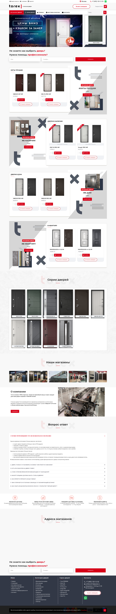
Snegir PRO (82, 316)
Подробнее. (84, 610)
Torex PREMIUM (66, 346)
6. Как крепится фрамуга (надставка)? (23, 479)
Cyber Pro (67, 316)
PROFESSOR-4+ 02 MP (57, 249)
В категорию (87, 94)
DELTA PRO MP (55, 147)
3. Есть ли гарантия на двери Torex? (22, 468)
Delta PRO (35, 316)
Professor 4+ (51, 316)
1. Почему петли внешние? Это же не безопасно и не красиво (30, 436)
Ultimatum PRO (19, 346)
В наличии (51, 346)
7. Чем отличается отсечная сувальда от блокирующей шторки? (32, 482)
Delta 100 (96, 42)
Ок (104, 610)
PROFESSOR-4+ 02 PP (85, 249)
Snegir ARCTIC (98, 316)
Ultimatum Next (35, 346)
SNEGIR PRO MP (18, 198)
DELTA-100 (16, 94)
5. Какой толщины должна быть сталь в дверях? (26, 475)
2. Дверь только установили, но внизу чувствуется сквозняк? (31, 465)
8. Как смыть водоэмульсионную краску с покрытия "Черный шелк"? (33, 486)
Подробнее (15, 411)
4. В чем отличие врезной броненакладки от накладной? (29, 472)
